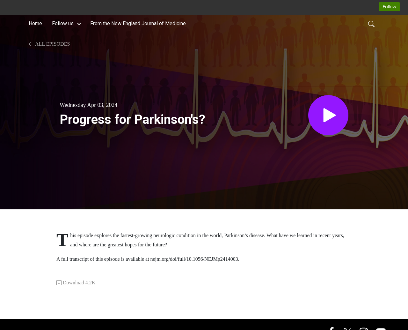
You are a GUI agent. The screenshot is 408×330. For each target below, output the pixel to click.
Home (35, 23)
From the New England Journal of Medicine (138, 23)
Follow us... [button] (64, 23)
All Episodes (48, 44)
